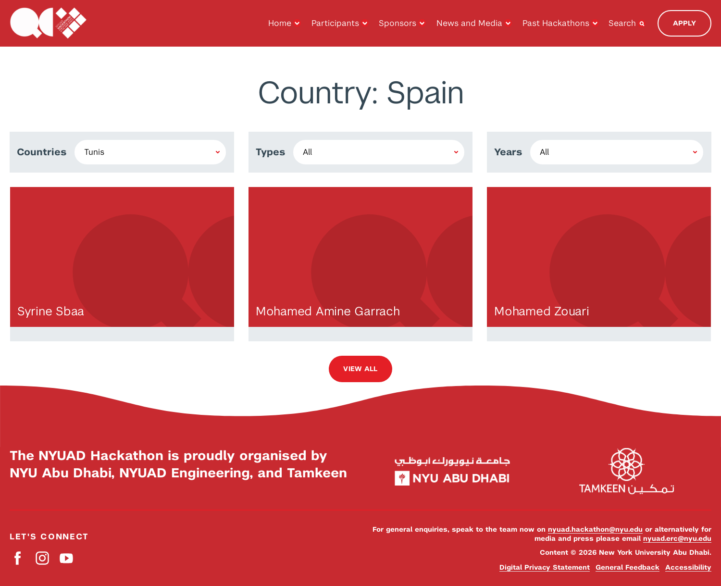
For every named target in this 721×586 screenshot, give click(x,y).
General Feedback (627, 567)
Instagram (42, 557)
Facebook (18, 557)
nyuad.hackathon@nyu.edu (595, 529)
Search (622, 23)
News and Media (469, 23)
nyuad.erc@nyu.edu (677, 538)
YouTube (66, 557)
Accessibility (688, 567)
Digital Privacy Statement (544, 567)
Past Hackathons (555, 23)
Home (279, 23)
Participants (335, 23)
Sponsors (397, 23)
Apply (684, 23)
